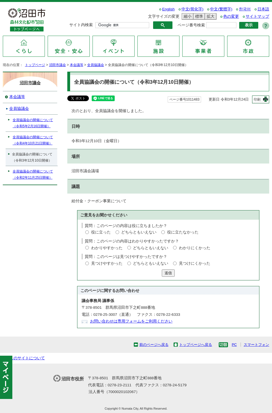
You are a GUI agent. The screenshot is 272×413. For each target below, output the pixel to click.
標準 (198, 16)
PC (234, 344)
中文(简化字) (192, 9)
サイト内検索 (81, 25)
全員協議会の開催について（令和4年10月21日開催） (33, 140)
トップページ (35, 65)
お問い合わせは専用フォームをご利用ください (131, 321)
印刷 (257, 99)
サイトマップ (257, 16)
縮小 (187, 16)
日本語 (263, 9)
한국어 (245, 9)
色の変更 (231, 16)
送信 (168, 273)
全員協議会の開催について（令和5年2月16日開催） (33, 123)
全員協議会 (95, 65)
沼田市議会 (57, 65)
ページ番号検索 (191, 25)
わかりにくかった (194, 248)
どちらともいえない (138, 232)
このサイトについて (27, 358)
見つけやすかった (107, 263)
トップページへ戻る (195, 344)
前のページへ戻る (154, 344)
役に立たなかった (183, 232)
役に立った (101, 232)
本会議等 (76, 65)
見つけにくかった (194, 263)
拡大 (210, 16)
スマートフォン (256, 344)
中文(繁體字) (221, 9)
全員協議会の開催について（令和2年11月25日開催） (33, 174)
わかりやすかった (107, 248)
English (168, 9)
